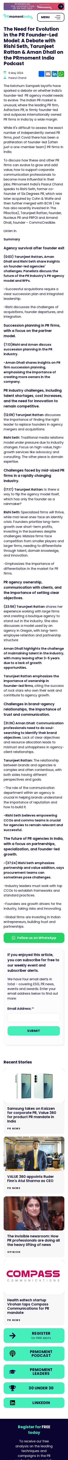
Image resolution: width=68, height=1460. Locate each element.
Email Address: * (20, 1008)
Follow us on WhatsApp (34, 938)
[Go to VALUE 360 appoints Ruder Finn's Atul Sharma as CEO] (34, 1165)
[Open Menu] (50, 17)
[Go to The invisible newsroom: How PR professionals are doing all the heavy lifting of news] (34, 1227)
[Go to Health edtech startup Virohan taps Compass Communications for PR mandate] (34, 1292)
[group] (34, 6)
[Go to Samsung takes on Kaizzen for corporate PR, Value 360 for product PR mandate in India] (34, 1101)
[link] (34, 6)
